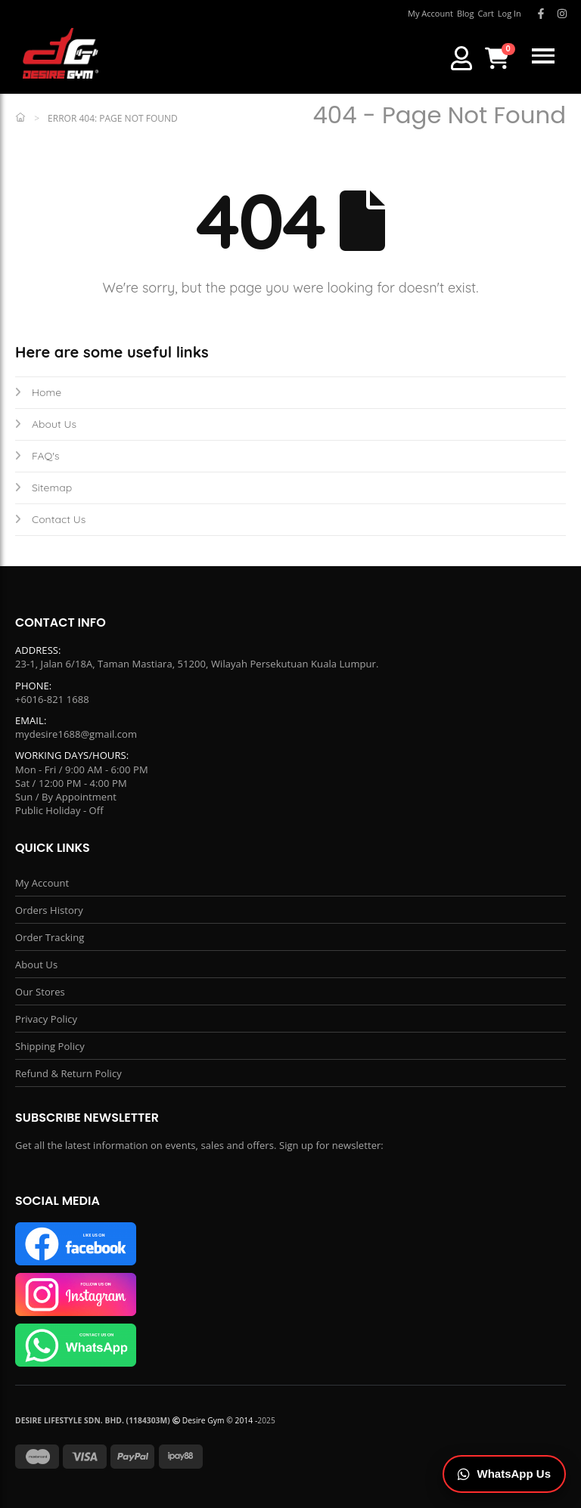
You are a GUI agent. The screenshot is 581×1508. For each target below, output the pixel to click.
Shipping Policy (50, 1046)
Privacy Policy (46, 1019)
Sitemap (43, 487)
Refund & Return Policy (68, 1073)
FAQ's (37, 456)
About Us (45, 424)
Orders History (49, 910)
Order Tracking (49, 937)
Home (38, 392)
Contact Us (50, 519)
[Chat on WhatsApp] (505, 1474)
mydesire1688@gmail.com (76, 734)
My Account (42, 883)
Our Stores (40, 992)
